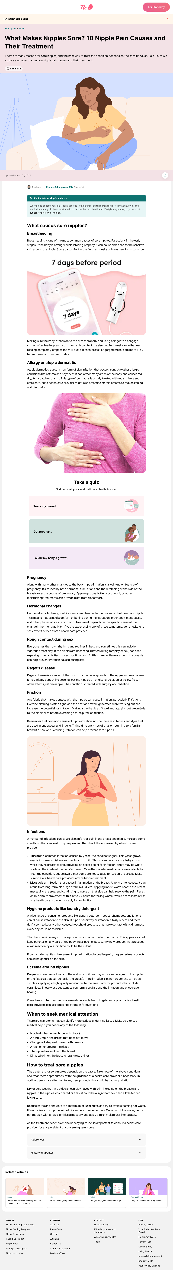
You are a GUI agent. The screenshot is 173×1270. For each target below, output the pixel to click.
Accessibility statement (150, 1256)
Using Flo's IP (145, 1251)
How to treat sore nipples (55, 1065)
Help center (12, 1243)
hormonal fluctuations (81, 589)
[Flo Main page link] (86, 7)
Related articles (16, 1172)
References (38, 1139)
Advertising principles (105, 1237)
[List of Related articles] (86, 1193)
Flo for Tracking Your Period (20, 1224)
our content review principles (45, 212)
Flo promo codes (14, 1253)
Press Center (56, 1229)
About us (54, 1224)
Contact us (55, 1243)
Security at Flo (145, 1261)
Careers (54, 1234)
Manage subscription (16, 1248)
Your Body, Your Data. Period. (149, 1230)
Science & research (60, 1248)
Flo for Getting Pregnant (18, 1229)
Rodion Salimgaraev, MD (59, 187)
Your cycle (10, 28)
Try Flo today (156, 7)
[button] (86, 1140)
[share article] (165, 175)
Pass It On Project (15, 1238)
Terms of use (144, 1241)
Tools (96, 1241)
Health (22, 28)
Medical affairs (57, 1253)
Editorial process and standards (104, 1230)
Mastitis (35, 882)
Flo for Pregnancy (15, 1234)
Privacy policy (145, 1224)
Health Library (101, 1224)
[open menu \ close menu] (7, 7)
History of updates (86, 1153)
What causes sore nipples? (57, 225)
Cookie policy (145, 1246)
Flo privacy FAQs (147, 1237)
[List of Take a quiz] (86, 532)
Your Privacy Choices (149, 1265)
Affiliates (54, 1238)
